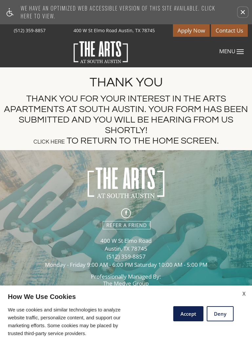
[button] (243, 12)
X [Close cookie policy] (243, 293)
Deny (220, 313)
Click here (49, 142)
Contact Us (229, 30)
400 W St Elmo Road (126, 241)
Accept (188, 313)
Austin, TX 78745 (126, 249)
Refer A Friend (126, 225)
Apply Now (191, 30)
